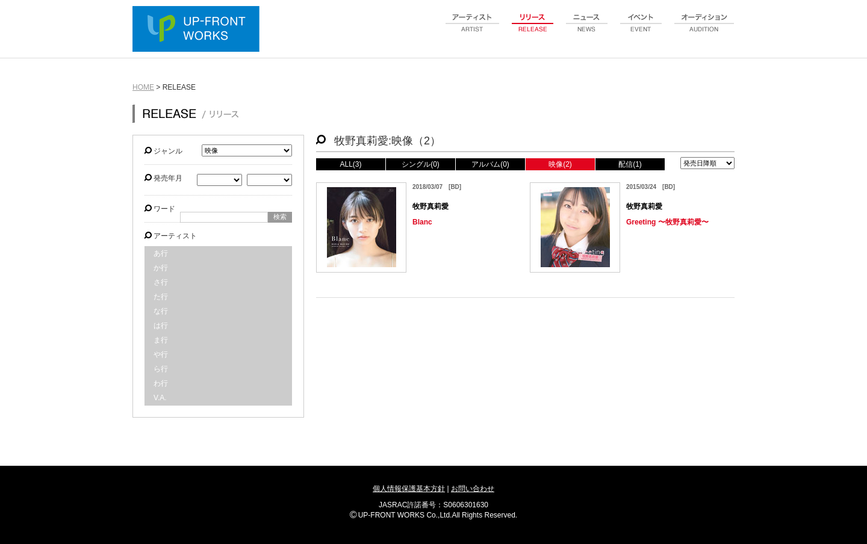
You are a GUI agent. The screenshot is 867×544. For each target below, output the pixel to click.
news (587, 29)
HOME (143, 87)
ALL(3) (350, 164)
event (641, 29)
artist (473, 29)
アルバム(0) (490, 164)
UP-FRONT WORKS (198, 30)
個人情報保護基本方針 (409, 488)
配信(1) (630, 164)
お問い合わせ (472, 488)
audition (704, 29)
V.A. (160, 398)
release (533, 29)
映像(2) (560, 164)
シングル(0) (421, 164)
